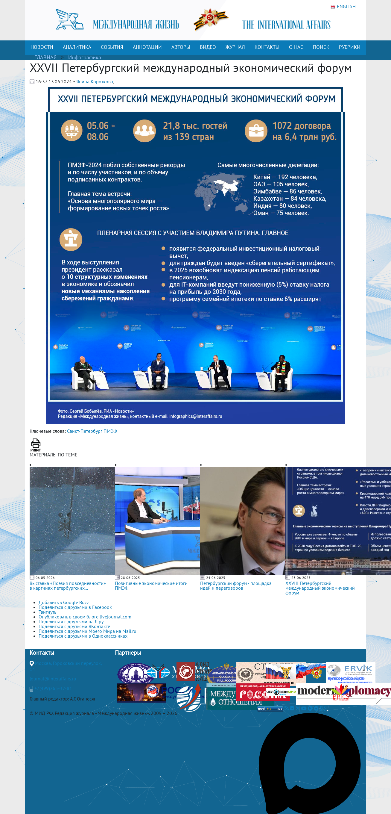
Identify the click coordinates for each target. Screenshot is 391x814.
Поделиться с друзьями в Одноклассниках (83, 636)
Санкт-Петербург (84, 431)
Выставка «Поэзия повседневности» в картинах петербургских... (68, 585)
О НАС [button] (296, 47)
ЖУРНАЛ (235, 47)
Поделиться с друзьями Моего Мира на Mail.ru (87, 631)
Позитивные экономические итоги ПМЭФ (151, 585)
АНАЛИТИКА (77, 47)
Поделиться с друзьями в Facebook (75, 607)
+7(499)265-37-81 (53, 688)
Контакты (42, 652)
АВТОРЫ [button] (180, 47)
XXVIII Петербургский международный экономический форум (320, 588)
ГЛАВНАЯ (45, 57)
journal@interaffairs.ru (53, 679)
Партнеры (128, 652)
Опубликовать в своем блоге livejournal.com (85, 617)
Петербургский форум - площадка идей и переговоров (236, 585)
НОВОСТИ (42, 47)
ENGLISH (343, 6)
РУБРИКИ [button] (349, 47)
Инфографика (84, 57)
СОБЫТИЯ (112, 47)
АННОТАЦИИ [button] (147, 47)
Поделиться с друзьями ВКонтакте (74, 626)
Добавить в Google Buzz (64, 602)
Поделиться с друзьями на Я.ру (71, 621)
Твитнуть (47, 612)
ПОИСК (321, 47)
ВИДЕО (208, 47)
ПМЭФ (110, 431)
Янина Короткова (94, 81)
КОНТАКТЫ (267, 47)
